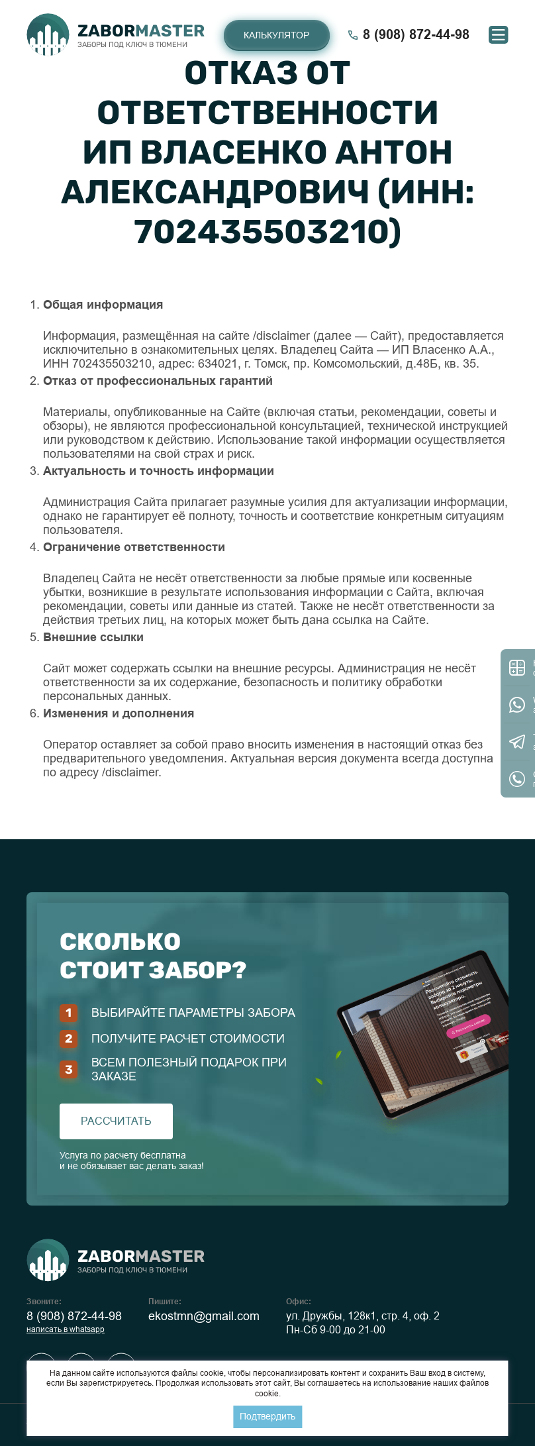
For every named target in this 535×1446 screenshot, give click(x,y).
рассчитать (116, 1121)
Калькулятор (276, 35)
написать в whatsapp (65, 1329)
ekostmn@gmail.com (204, 1316)
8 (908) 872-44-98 (74, 1316)
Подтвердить (267, 1416)
